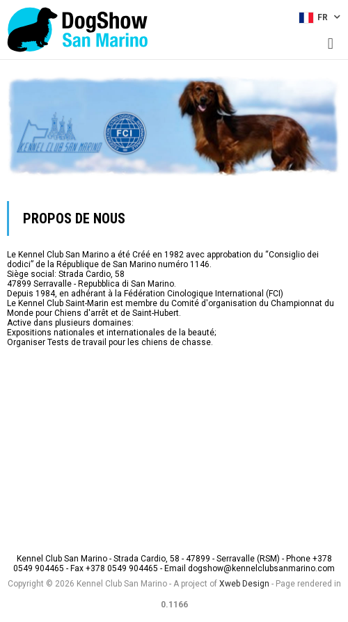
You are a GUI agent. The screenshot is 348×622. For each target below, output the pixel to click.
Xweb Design (244, 584)
